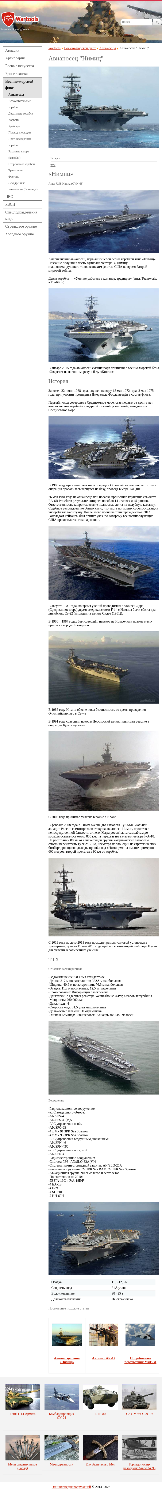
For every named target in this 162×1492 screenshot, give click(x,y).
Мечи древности (61, 1464)
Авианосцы (16, 94)
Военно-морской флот (19, 84)
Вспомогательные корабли (19, 104)
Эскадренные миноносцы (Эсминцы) (23, 186)
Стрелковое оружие (21, 226)
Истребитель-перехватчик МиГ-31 (140, 1360)
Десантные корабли (20, 113)
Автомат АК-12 (103, 1358)
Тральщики (15, 170)
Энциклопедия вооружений (71, 1487)
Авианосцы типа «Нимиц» (67, 1360)
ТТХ (53, 165)
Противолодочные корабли (19, 142)
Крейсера (14, 126)
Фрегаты (13, 176)
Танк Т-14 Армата (22, 1414)
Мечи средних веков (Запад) (22, 1466)
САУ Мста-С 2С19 (139, 1414)
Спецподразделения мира (21, 215)
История (55, 158)
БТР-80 (100, 1414)
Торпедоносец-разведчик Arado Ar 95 (139, 1466)
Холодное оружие (19, 234)
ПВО (9, 197)
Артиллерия (15, 58)
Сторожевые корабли (21, 164)
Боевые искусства (19, 66)
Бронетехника (16, 74)
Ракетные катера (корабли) (18, 154)
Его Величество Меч (100, 1464)
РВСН (10, 204)
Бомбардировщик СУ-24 (61, 1415)
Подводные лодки (19, 132)
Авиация (12, 50)
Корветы (13, 119)
